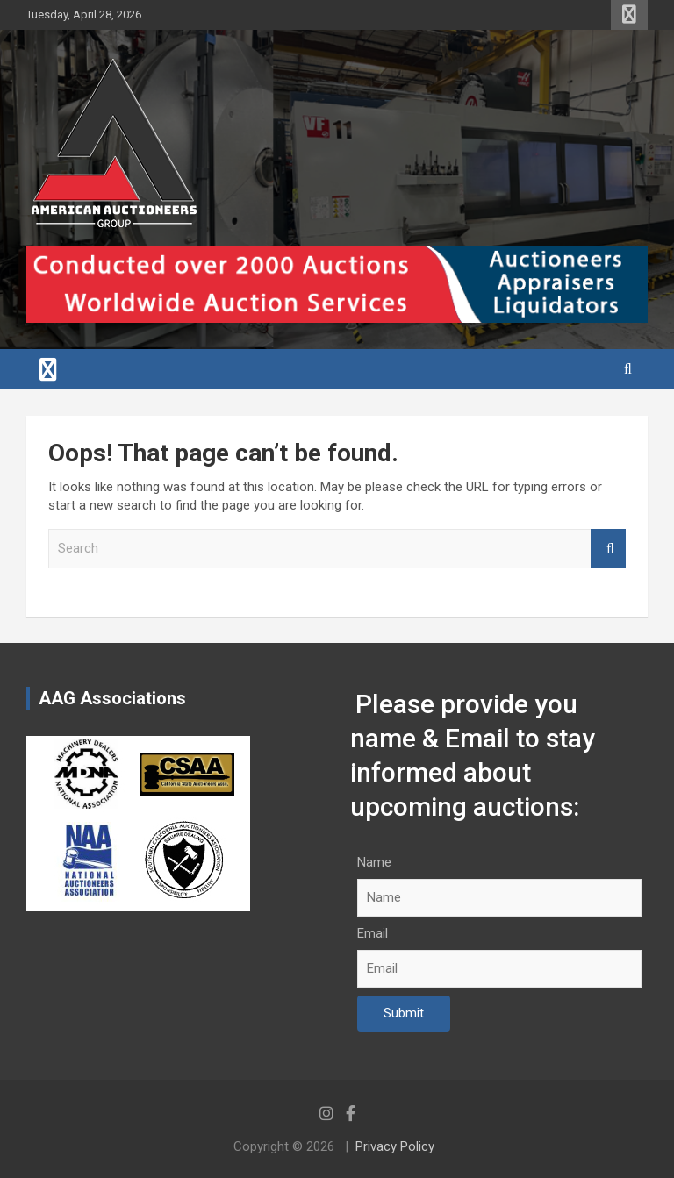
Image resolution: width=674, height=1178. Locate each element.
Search (608, 548)
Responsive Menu (629, 15)
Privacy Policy (394, 1146)
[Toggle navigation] (48, 369)
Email (372, 933)
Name (374, 862)
